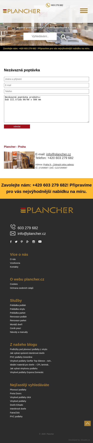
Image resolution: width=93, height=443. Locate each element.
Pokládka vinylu (17, 309)
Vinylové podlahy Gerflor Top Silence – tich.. (31, 361)
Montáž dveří (16, 324)
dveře (40, 27)
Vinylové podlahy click (20, 397)
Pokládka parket (17, 313)
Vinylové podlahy (18, 401)
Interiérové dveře (18, 408)
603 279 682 (57, 5)
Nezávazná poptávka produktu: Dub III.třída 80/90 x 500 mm (46, 109)
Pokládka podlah (18, 305)
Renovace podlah (18, 316)
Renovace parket (18, 320)
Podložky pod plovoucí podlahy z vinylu (28, 349)
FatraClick (15, 412)
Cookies (14, 284)
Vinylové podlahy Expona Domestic (26, 372)
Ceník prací (15, 328)
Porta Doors (15, 393)
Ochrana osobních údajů (21, 288)
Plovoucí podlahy (18, 389)
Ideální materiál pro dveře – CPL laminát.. (29, 364)
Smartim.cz (85, 440)
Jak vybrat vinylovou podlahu (23, 368)
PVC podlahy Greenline (21, 357)
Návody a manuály (19, 332)
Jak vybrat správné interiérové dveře (27, 353)
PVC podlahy (16, 416)
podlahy (30, 27)
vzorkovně (61, 27)
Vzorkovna (15, 263)
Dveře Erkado (16, 405)
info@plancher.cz (58, 154)
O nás (13, 259)
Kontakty (14, 267)
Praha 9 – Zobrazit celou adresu (58, 164)
